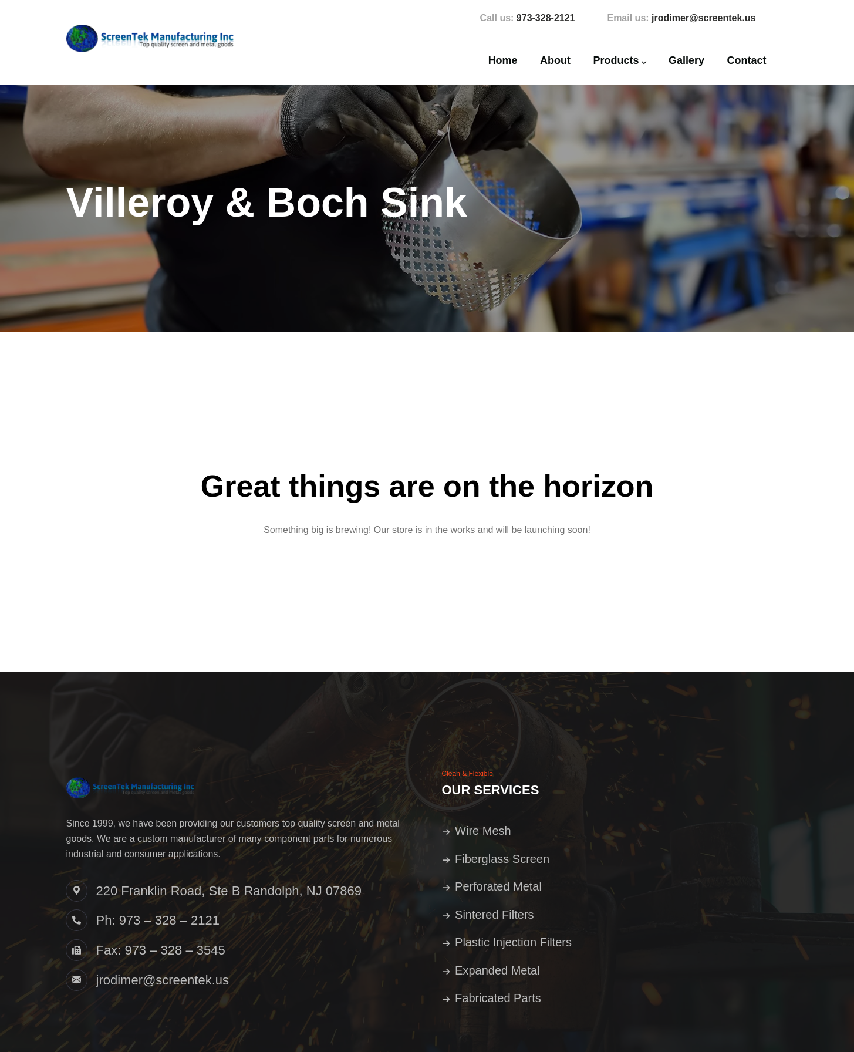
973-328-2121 (546, 18)
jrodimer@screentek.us (703, 18)
